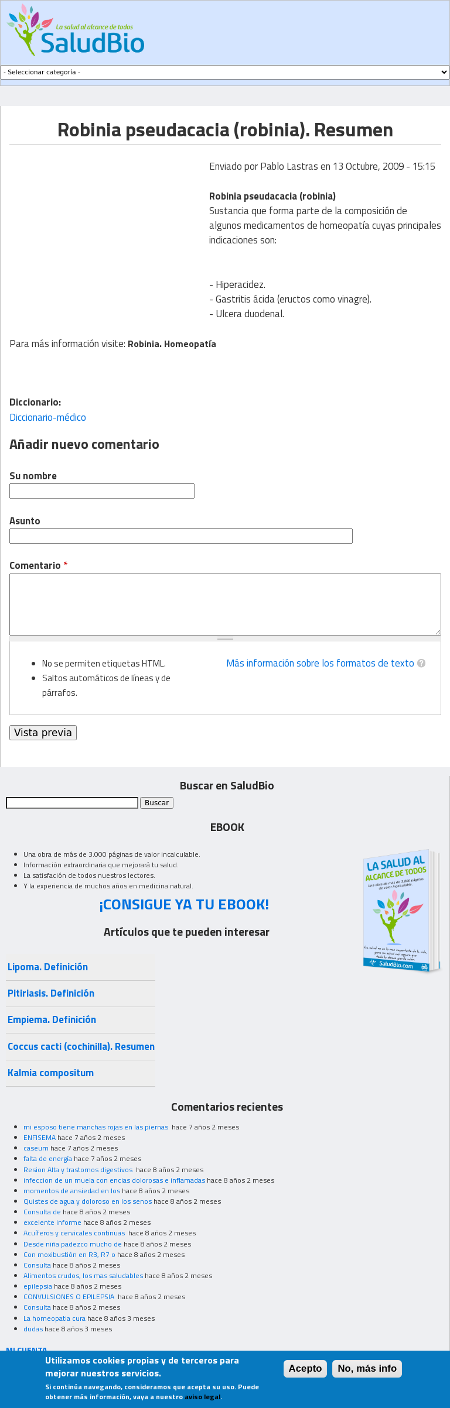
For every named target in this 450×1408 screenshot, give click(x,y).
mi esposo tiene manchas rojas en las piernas (96, 1126)
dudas (33, 1328)
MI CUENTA (26, 1350)
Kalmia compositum (51, 1072)
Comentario (38, 565)
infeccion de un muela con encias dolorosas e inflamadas (114, 1180)
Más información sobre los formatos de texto (320, 663)
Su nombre (33, 476)
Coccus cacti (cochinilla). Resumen (81, 1046)
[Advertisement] (107, 226)
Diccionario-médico (47, 417)
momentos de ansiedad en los (71, 1190)
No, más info (367, 1368)
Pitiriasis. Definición (51, 993)
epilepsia (37, 1286)
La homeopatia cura (54, 1318)
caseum (36, 1147)
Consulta (37, 1264)
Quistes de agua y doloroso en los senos (87, 1201)
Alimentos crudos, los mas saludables (83, 1275)
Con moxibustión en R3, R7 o (69, 1254)
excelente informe (52, 1222)
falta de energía (47, 1158)
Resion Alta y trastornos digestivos (78, 1169)
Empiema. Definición (52, 1019)
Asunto (24, 521)
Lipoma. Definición (48, 966)
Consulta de (42, 1211)
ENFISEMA (39, 1137)
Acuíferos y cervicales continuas (75, 1232)
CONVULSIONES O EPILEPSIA (69, 1296)
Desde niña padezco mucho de (72, 1243)
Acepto (305, 1368)
